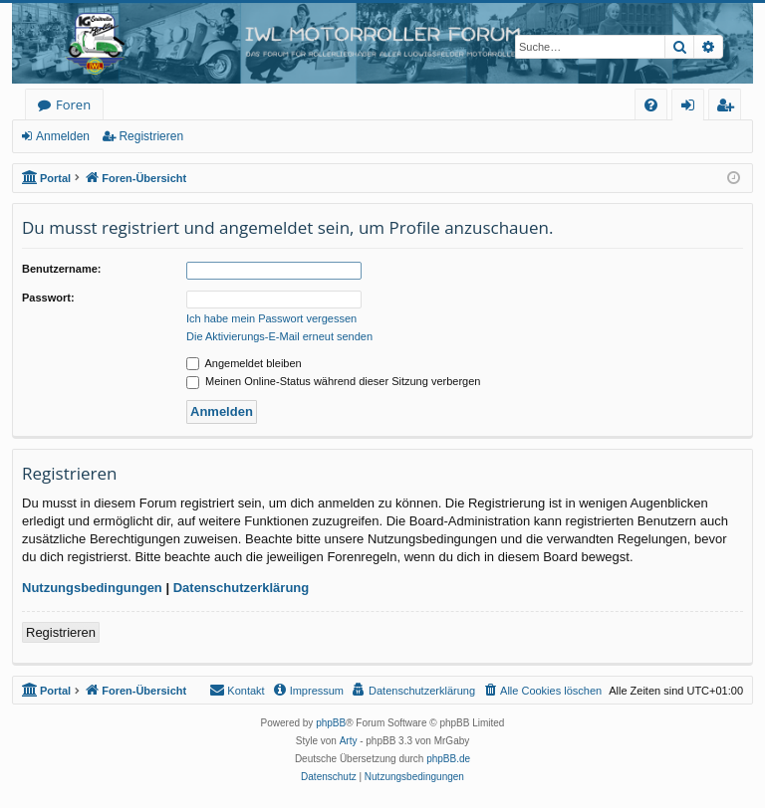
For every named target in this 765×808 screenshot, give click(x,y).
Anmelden (63, 136)
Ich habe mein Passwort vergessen (271, 318)
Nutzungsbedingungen (92, 587)
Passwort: (48, 297)
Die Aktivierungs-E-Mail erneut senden (279, 336)
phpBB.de (448, 758)
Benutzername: (61, 269)
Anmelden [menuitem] (693, 108)
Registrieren (151, 136)
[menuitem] (651, 105)
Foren (73, 104)
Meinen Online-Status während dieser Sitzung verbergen (333, 381)
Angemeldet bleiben (244, 363)
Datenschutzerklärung (241, 587)
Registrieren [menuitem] (729, 108)
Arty (349, 740)
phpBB (331, 722)
